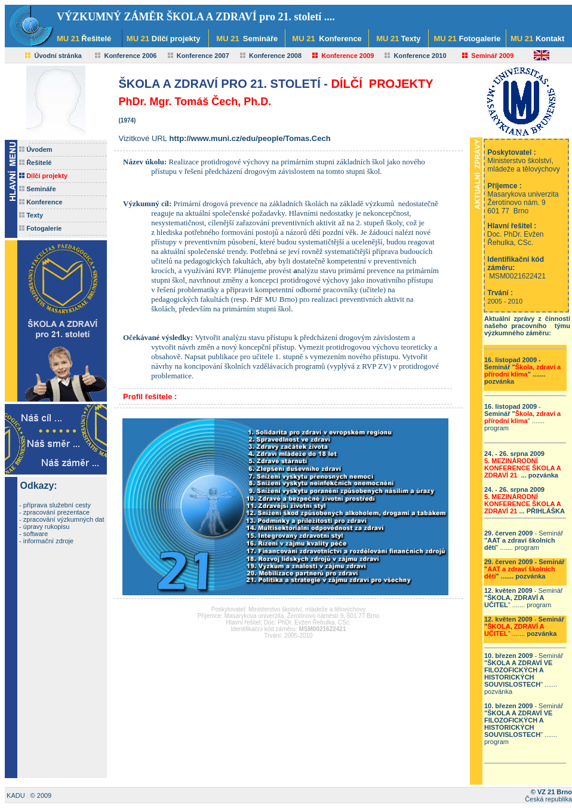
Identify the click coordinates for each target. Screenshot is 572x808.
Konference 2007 (203, 55)
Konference (44, 202)
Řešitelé (38, 162)
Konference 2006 (130, 55)
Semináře (41, 188)
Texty (34, 215)
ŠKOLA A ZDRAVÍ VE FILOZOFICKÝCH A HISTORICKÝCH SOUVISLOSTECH (518, 673)
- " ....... (522, 370)
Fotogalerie (43, 228)
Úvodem (39, 149)
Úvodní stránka (57, 55)
